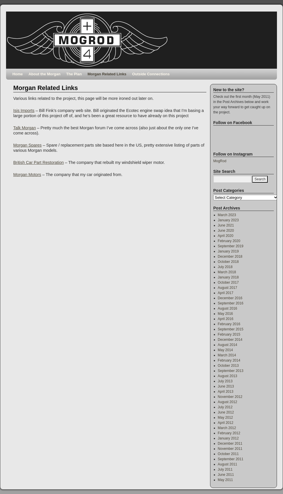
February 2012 (229, 433)
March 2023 (227, 215)
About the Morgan (45, 74)
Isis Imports (24, 110)
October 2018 (228, 262)
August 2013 (227, 376)
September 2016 (231, 303)
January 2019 (228, 251)
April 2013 (225, 392)
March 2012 (227, 428)
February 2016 (229, 324)
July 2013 (225, 381)
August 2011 (227, 464)
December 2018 (230, 257)
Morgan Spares (27, 145)
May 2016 (225, 314)
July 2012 (225, 407)
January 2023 (228, 220)
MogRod (219, 161)
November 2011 (230, 449)
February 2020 (229, 241)
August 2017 (227, 288)
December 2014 (230, 340)
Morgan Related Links (107, 74)
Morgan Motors (27, 174)
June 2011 (226, 475)
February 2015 (229, 334)
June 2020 (226, 231)
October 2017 (228, 282)
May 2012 (225, 418)
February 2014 (229, 360)
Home (17, 74)
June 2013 (226, 386)
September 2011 (231, 459)
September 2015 (231, 329)
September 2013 (231, 371)
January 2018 (228, 277)
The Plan (74, 74)
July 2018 (225, 267)
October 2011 (228, 454)
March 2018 (227, 272)
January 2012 (228, 438)
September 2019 (231, 246)
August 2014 (227, 345)
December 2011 (230, 443)
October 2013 (228, 366)
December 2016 (230, 298)
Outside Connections (150, 74)
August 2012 (227, 402)
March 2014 (227, 355)
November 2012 (230, 397)
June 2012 (226, 412)
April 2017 (225, 293)
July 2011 (225, 469)
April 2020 (225, 236)
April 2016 (225, 319)
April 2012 (225, 423)
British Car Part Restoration (38, 162)
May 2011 (225, 480)
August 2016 (227, 308)
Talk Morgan (24, 128)
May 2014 (225, 350)
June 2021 (226, 225)
